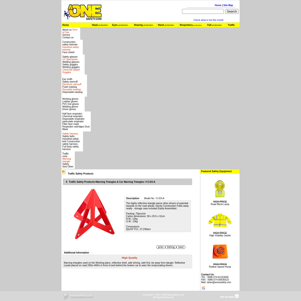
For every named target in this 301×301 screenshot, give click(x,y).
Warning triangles (73, 262)
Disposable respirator (73, 119)
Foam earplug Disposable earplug (72, 89)
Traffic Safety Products (80, 173)
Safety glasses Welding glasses (70, 59)
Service (66, 35)
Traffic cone (65, 155)
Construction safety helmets (69, 43)
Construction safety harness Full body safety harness (71, 145)
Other (70, 166)
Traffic (231, 25)
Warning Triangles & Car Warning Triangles (120, 182)
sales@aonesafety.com (219, 282)
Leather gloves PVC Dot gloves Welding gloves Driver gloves (70, 105)
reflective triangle (147, 203)
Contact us (68, 37)
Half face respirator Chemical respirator (72, 115)
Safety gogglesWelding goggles (71, 68)
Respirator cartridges (73, 126)
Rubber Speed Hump (220, 266)
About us (67, 29)
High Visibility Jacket (220, 235)
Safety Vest (65, 165)
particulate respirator (73, 121)
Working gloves (70, 99)
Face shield (68, 52)
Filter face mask (70, 124)
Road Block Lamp (220, 204)
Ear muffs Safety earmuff (71, 82)
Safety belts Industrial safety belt (70, 139)
